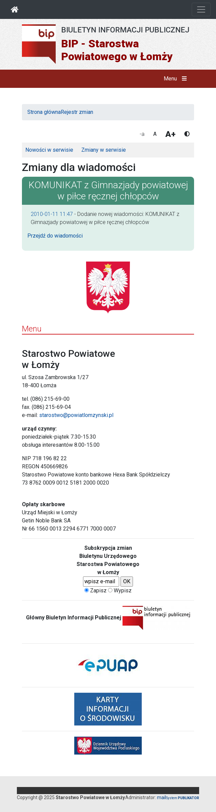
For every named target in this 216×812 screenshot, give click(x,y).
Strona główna (44, 112)
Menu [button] (177, 79)
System (182, 798)
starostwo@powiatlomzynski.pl (76, 415)
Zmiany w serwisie (103, 150)
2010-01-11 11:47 (52, 214)
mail (161, 797)
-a (142, 134)
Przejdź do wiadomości (55, 235)
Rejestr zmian (77, 112)
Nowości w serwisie (49, 150)
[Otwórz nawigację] (201, 9)
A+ (170, 134)
